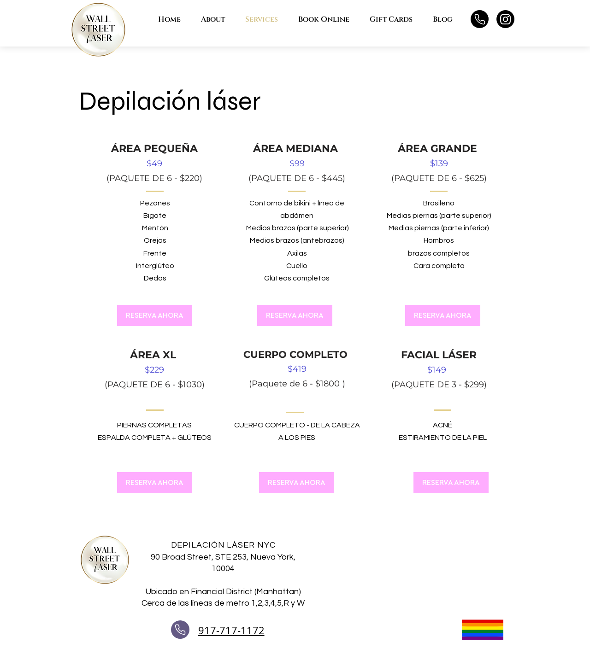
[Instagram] (505, 19)
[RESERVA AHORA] (154, 315)
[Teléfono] (480, 19)
